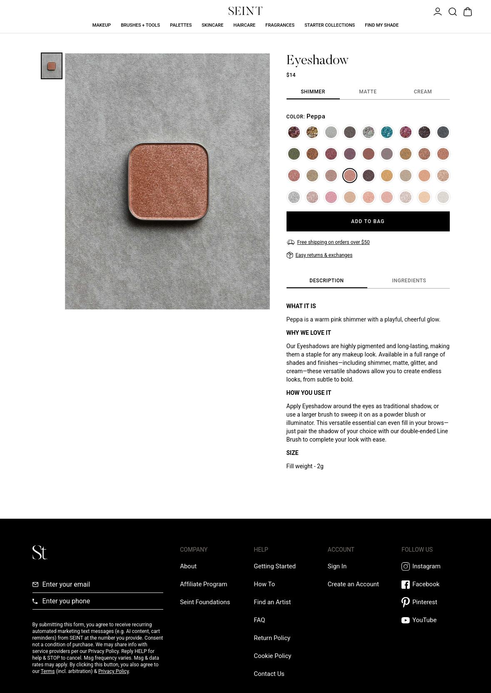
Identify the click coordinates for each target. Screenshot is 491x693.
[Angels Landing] (443, 175)
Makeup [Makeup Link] (101, 25)
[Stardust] (312, 175)
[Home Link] (246, 11)
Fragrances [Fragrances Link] (279, 25)
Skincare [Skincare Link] (212, 25)
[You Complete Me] (443, 154)
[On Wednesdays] (387, 197)
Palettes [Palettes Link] (181, 25)
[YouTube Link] (430, 620)
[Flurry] (368, 132)
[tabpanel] (368, 159)
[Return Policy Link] (272, 638)
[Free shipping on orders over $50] (328, 242)
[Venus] (312, 197)
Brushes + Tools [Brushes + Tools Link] (140, 25)
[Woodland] (294, 132)
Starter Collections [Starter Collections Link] (329, 25)
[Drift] (405, 175)
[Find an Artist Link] (272, 602)
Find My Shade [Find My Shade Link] (382, 25)
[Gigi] (368, 175)
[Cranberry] (331, 154)
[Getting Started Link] (275, 566)
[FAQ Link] (259, 620)
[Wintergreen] (387, 132)
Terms (48, 671)
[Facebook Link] (430, 584)
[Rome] (350, 197)
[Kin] (350, 154)
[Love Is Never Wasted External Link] (205, 602)
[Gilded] (368, 154)
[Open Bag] (467, 11)
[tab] (313, 92)
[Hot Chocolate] (312, 154)
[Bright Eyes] (405, 154)
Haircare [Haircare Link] (244, 25)
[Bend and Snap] (331, 175)
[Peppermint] (405, 132)
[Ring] (350, 132)
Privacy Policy (113, 671)
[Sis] (294, 175)
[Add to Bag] (368, 221)
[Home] (424, 132)
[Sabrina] (424, 197)
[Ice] (331, 132)
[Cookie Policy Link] (272, 656)
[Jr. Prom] (443, 132)
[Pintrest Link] (430, 602)
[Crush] (424, 175)
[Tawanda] (331, 197)
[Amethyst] (387, 154)
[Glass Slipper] (294, 197)
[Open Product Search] (452, 11)
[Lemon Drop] (312, 132)
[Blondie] (387, 175)
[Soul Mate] (368, 197)
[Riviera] (424, 154)
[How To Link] (264, 584)
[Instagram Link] (430, 566)
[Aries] (405, 197)
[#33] (294, 154)
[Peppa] (350, 175)
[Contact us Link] (269, 674)
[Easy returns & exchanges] (320, 255)
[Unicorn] (443, 197)
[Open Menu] (437, 11)
